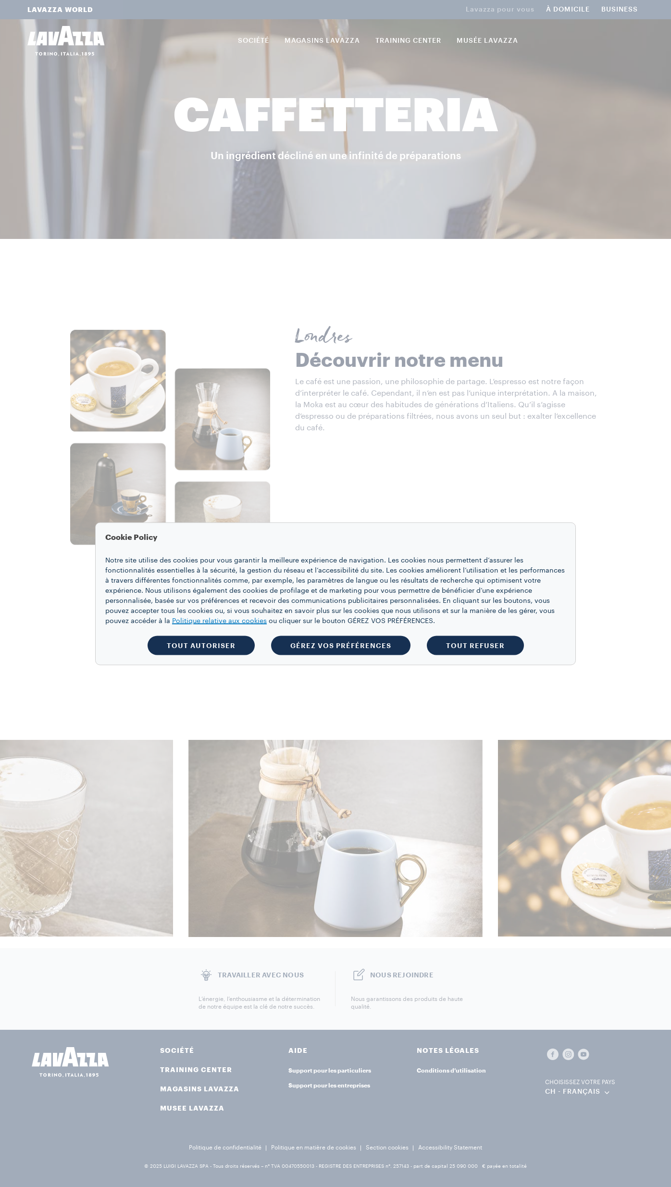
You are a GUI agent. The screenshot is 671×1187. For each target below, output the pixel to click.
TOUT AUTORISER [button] (201, 645)
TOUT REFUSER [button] (475, 645)
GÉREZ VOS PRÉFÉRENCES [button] (340, 645)
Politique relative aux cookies (219, 620)
